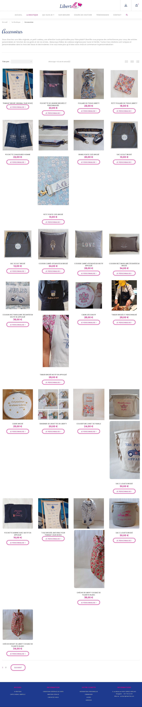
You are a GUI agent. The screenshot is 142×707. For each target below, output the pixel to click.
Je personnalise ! (18, 107)
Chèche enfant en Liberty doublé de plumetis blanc (18, 645)
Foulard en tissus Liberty (89, 103)
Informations (124, 687)
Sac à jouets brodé (124, 484)
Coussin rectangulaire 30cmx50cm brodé (124, 264)
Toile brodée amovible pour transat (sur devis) (53, 534)
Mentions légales (53, 694)
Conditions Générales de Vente (53, 691)
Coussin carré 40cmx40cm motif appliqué (88, 264)
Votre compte (89, 687)
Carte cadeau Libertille (17, 694)
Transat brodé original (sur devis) (18, 103)
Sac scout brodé (124, 154)
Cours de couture (83, 15)
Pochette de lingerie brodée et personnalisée (53, 104)
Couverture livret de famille (89, 424)
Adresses (89, 700)
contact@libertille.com (127, 696)
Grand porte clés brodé (88, 154)
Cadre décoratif (89, 315)
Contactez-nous (53, 697)
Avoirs (89, 697)
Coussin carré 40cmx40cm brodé (53, 263)
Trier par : (6, 61)
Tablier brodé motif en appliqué (53, 375)
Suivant (18, 667)
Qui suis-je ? (48, 15)
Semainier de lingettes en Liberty (53, 424)
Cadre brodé (17, 424)
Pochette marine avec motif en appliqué (17, 534)
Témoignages (102, 15)
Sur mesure (64, 15)
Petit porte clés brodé (53, 214)
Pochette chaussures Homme (17, 154)
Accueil (18, 15)
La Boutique (32, 15)
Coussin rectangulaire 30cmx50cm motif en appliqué (18, 316)
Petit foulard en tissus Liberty (124, 103)
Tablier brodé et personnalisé (124, 315)
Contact (117, 15)
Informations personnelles (89, 691)
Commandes (89, 694)
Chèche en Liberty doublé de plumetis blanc (89, 594)
